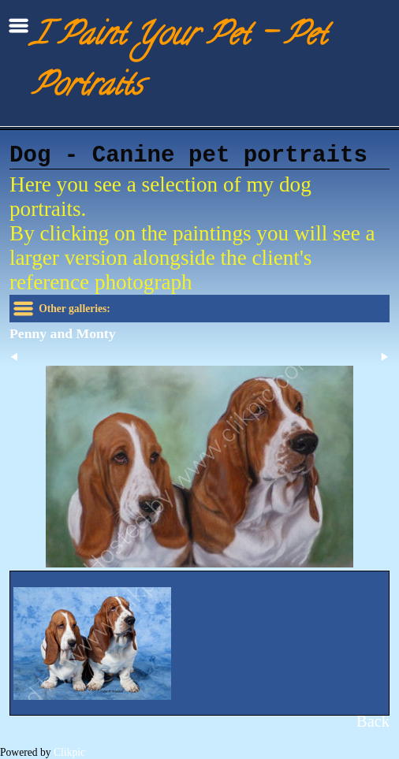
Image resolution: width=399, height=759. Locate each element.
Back (373, 721)
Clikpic (69, 752)
